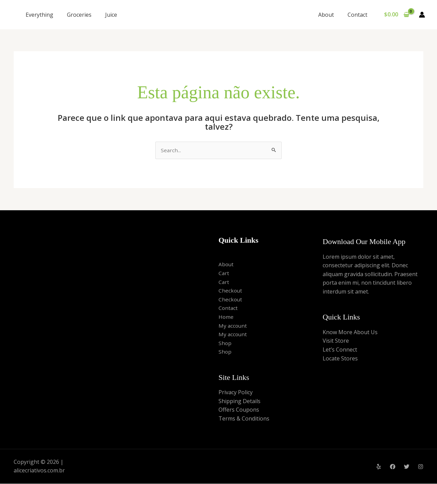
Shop (225, 343)
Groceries (79, 14)
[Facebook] (392, 467)
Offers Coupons (238, 410)
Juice (111, 14)
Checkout (230, 291)
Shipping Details (239, 401)
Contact (359, 14)
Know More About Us (350, 332)
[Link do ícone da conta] (422, 15)
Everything (39, 14)
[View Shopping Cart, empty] (396, 14)
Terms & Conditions (243, 419)
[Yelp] (378, 467)
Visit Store (336, 341)
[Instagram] (420, 467)
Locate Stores (340, 358)
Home (226, 317)
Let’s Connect (340, 350)
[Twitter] (406, 467)
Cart (223, 273)
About (330, 14)
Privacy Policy (235, 392)
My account (233, 326)
